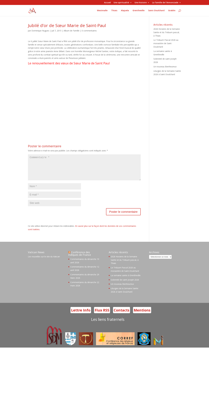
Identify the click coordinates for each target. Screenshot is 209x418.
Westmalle (102, 10)
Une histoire (141, 3)
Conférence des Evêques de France (79, 258)
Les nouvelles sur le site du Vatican (44, 261)
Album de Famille (71, 30)
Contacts (121, 314)
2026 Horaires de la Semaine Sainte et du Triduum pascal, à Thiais (166, 32)
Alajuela (125, 10)
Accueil (107, 3)
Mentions (142, 314)
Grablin (171, 10)
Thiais (114, 10)
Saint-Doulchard (156, 10)
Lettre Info (80, 314)
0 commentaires (89, 30)
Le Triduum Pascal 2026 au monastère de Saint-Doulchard (165, 43)
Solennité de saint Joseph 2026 (125, 284)
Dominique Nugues (40, 30)
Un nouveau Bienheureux (165, 66)
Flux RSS (102, 314)
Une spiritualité (121, 3)
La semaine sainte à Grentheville (126, 280)
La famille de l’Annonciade (165, 3)
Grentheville (138, 10)
